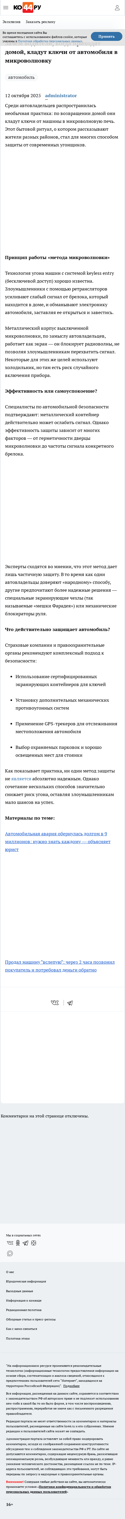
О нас (10, 1272)
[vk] (55, 1002)
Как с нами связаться (21, 1329)
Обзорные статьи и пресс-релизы (31, 1319)
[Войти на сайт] (117, 7)
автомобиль (21, 77)
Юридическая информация (26, 1281)
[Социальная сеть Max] (10, 1253)
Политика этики (18, 1338)
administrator (61, 95)
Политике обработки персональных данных (50, 41)
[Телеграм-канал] (26, 1243)
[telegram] (71, 1002)
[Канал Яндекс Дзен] (34, 1243)
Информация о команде (23, 1300)
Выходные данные (19, 1291)
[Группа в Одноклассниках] (18, 1243)
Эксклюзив (11, 21)
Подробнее (71, 1386)
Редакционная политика (23, 1310)
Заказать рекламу (40, 21)
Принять (106, 36)
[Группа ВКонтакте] (10, 1243)
